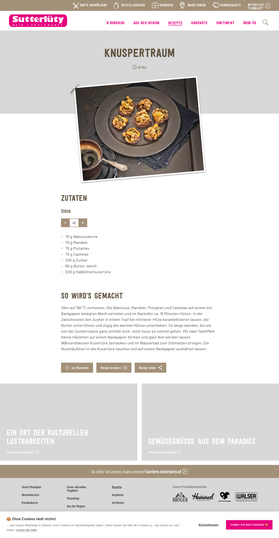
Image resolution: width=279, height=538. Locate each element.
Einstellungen (208, 524)
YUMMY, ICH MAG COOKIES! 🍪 (249, 524)
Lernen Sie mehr (26, 530)
